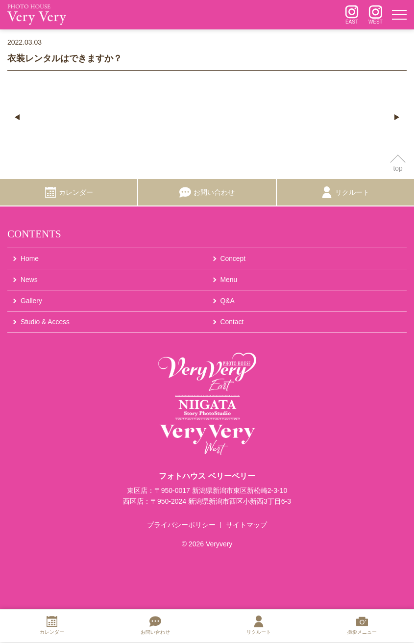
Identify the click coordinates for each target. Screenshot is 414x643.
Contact (232, 322)
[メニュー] (399, 14)
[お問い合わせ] (206, 193)
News (29, 280)
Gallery (31, 301)
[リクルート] (345, 193)
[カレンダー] (68, 193)
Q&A (227, 301)
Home (30, 258)
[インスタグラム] (352, 15)
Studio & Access (45, 322)
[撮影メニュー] (362, 626)
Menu (229, 280)
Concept (233, 258)
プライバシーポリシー (181, 525)
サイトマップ (246, 525)
